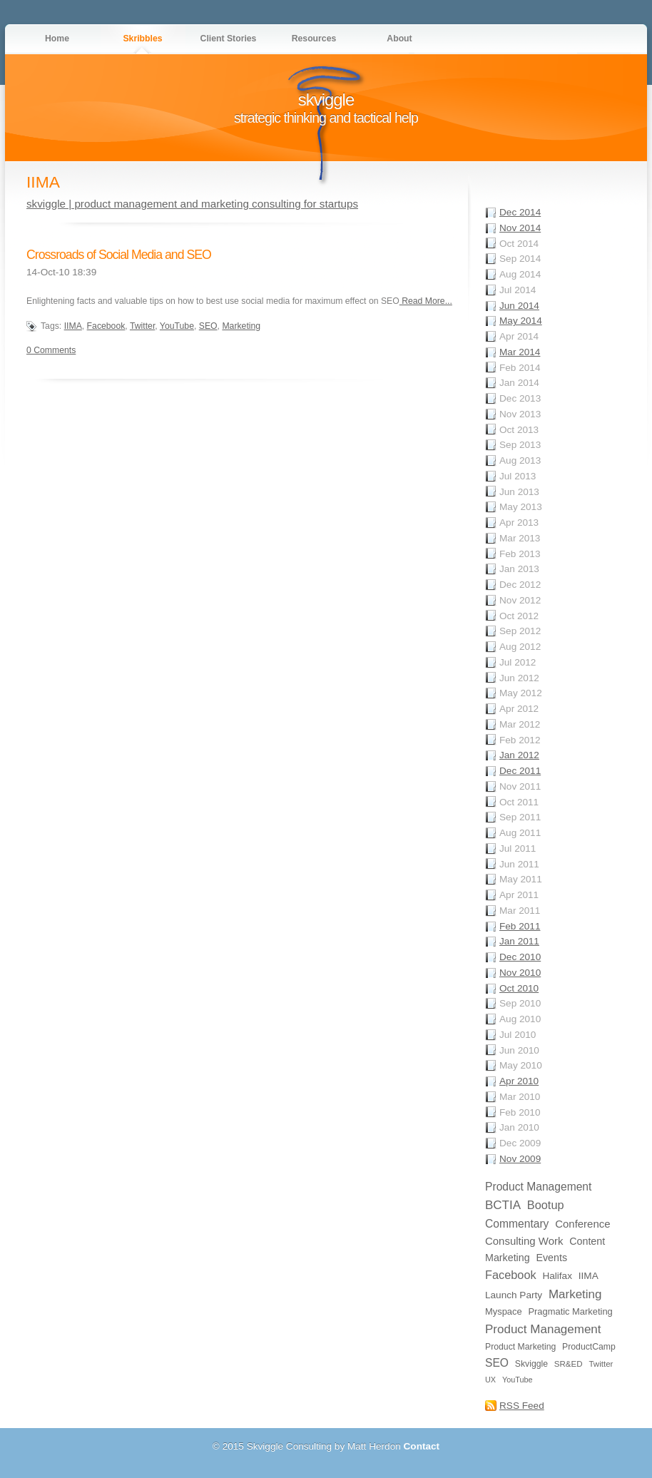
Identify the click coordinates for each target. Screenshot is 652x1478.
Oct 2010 (519, 988)
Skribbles (142, 39)
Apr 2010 (519, 1081)
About (399, 39)
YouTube (177, 326)
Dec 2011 (520, 770)
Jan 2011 (519, 941)
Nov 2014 (520, 228)
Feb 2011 (519, 926)
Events (551, 1257)
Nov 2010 (520, 972)
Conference (582, 1224)
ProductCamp (589, 1347)
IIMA (73, 326)
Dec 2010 (520, 957)
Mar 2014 (519, 352)
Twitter (142, 326)
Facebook (106, 326)
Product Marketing (520, 1347)
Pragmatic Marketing (570, 1311)
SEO (208, 326)
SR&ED (568, 1364)
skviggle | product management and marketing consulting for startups (192, 204)
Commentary (517, 1224)
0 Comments (51, 350)
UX (490, 1379)
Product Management (538, 1187)
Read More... (425, 301)
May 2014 (520, 320)
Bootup (545, 1204)
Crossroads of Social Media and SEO (118, 255)
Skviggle (531, 1364)
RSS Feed (521, 1405)
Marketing (241, 326)
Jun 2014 (519, 305)
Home (57, 39)
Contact (422, 1446)
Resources (314, 39)
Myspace (503, 1311)
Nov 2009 (520, 1158)
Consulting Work (524, 1241)
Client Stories (228, 39)
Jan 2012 (519, 755)
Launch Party (513, 1295)
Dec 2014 (520, 212)
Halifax (557, 1275)
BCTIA (503, 1205)
